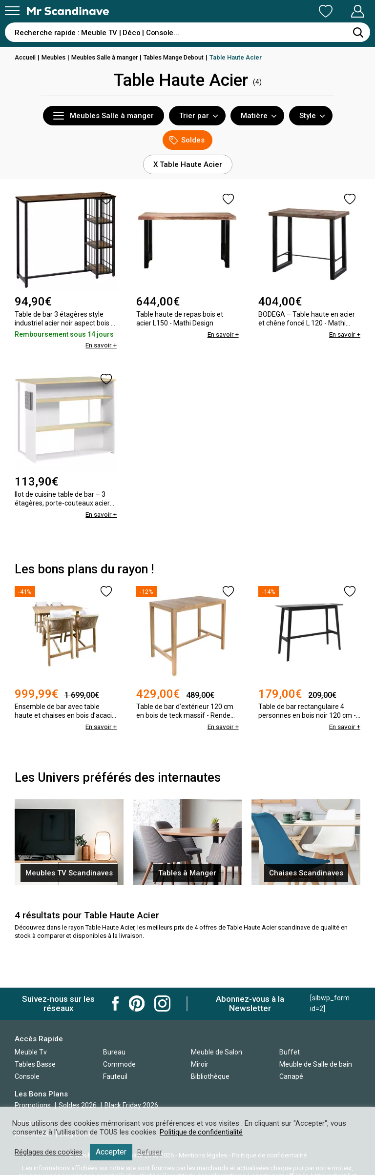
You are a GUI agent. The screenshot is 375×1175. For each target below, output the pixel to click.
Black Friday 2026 (131, 1105)
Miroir (199, 1064)
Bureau (114, 1052)
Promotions (33, 1105)
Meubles (55, 57)
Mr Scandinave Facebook (115, 1003)
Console (27, 1076)
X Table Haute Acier (187, 164)
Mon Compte (339, 11)
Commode (119, 1064)
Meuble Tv (31, 1052)
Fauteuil (115, 1076)
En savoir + (100, 345)
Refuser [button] (152, 1152)
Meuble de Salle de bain (315, 1064)
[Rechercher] (358, 32)
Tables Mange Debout (182, 57)
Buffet (289, 1052)
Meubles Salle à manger (109, 57)
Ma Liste (274, 11)
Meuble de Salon (216, 1052)
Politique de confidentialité (202, 1132)
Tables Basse (35, 1064)
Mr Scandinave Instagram (162, 1003)
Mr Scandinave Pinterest (137, 1003)
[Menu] (12, 10)
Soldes (187, 140)
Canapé (291, 1076)
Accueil (26, 57)
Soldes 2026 (78, 1105)
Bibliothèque (210, 1076)
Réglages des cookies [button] (50, 1152)
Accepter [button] (113, 1151)
